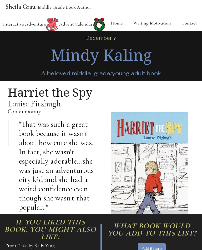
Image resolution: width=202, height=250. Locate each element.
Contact (189, 23)
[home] (45, 8)
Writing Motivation (152, 23)
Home (117, 23)
